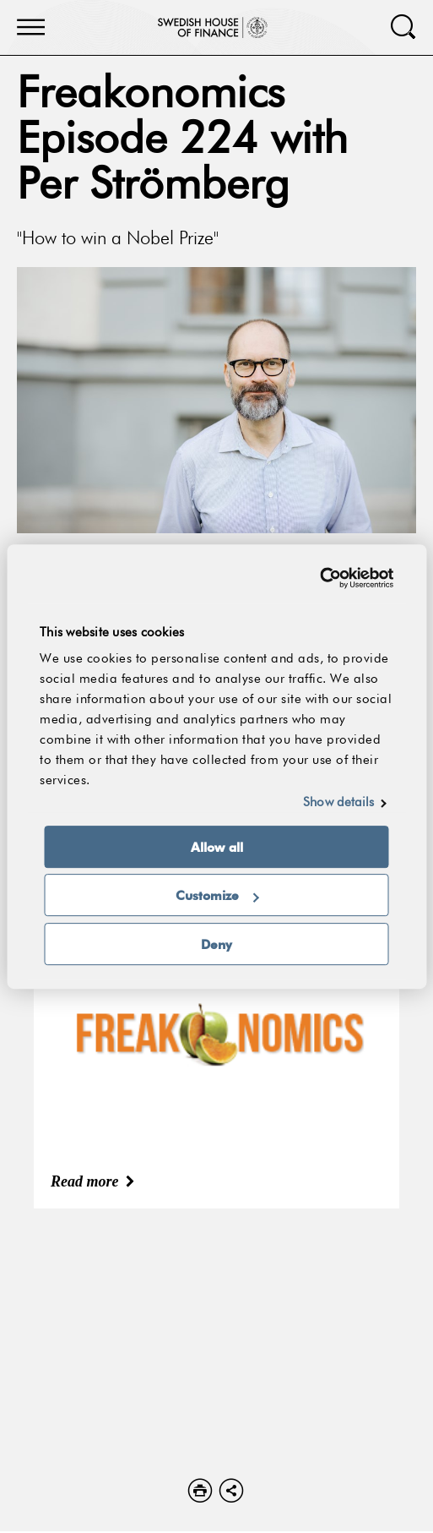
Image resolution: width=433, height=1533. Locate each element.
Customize (217, 895)
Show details (338, 802)
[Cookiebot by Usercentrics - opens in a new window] (319, 578)
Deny (216, 944)
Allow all (217, 846)
